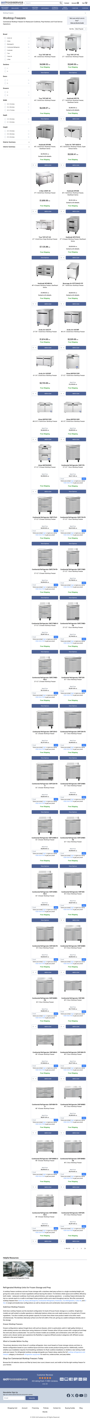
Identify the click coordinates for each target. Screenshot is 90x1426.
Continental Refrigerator (46, 1301)
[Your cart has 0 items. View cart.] (85, 3)
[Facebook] (68, 1395)
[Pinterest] (77, 1395)
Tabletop (25, 8)
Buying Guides (70, 1408)
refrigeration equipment (32, 1354)
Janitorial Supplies (35, 8)
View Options (45, 72)
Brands (45, 1412)
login (72, 481)
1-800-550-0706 (68, 483)
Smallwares (15, 8)
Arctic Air (21, 1301)
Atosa (27, 1301)
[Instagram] (85, 1395)
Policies (46, 1408)
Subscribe (32, 1398)
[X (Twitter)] (72, 1395)
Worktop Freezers (8, 13)
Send (84, 478)
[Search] (42, 3)
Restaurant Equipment (5, 8)
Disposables (45, 8)
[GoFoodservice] (12, 3)
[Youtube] (81, 1395)
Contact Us (57, 1408)
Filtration (85, 8)
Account (24, 1408)
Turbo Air (78, 1301)
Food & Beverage (65, 8)
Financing (35, 1408)
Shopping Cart (12, 1408)
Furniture (75, 8)
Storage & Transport (55, 8)
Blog (81, 1408)
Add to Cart (75, 119)
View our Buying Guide (77, 23)
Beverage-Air (33, 1301)
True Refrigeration (69, 1301)
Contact (66, 3)
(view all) (45, 1384)
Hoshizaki (58, 1301)
